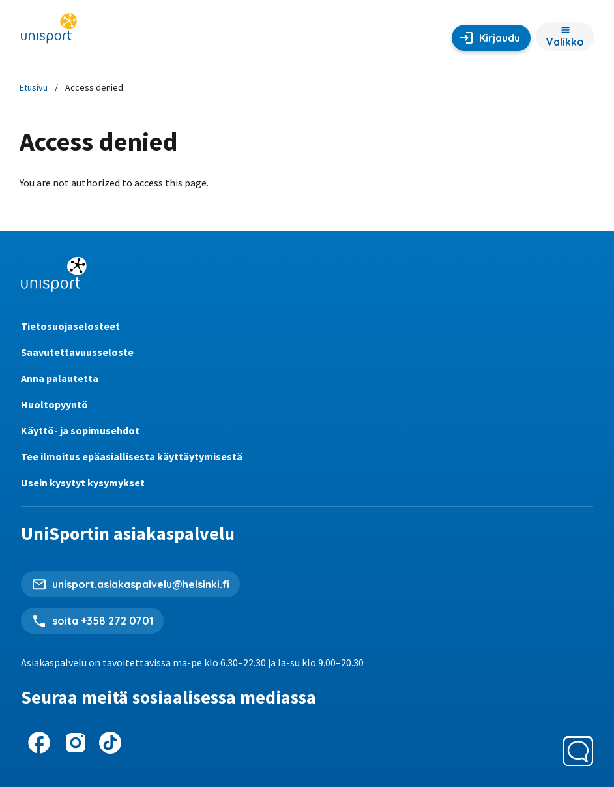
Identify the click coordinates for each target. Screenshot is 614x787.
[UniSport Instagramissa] (76, 743)
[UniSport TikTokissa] (110, 743)
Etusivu (34, 87)
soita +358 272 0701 (102, 620)
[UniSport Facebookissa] (39, 743)
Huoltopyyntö (54, 404)
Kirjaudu (499, 37)
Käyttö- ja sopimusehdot (80, 430)
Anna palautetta (59, 378)
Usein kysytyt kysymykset (83, 482)
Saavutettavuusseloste (77, 352)
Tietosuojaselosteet (70, 326)
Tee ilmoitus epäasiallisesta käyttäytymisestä (131, 456)
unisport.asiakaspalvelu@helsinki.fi (140, 584)
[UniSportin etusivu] (49, 32)
